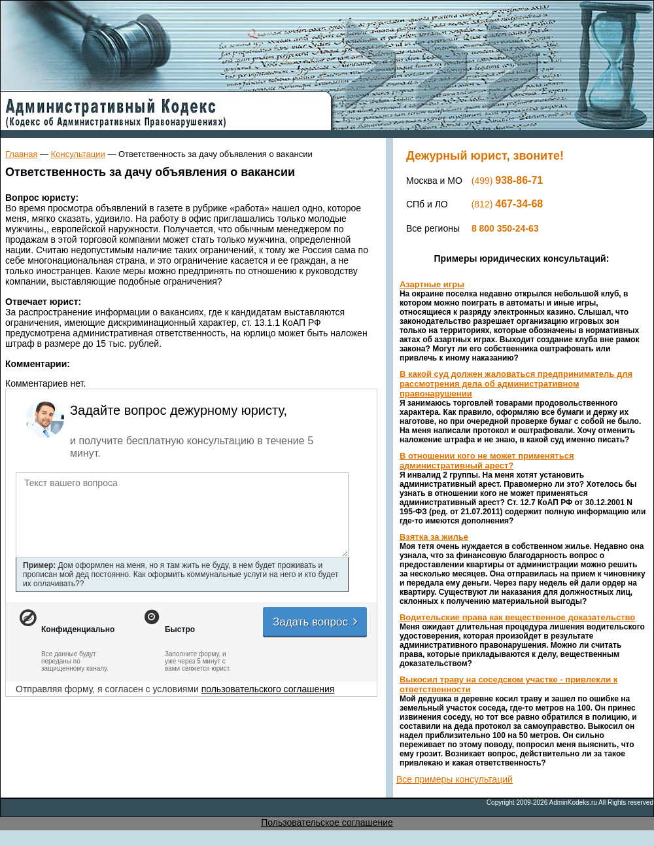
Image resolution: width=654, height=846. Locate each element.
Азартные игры (432, 284)
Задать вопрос (316, 622)
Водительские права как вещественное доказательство (517, 617)
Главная (21, 154)
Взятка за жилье (434, 537)
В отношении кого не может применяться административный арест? (487, 460)
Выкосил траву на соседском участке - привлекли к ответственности (508, 684)
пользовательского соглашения (268, 689)
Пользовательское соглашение (327, 822)
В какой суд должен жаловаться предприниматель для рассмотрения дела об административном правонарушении (516, 383)
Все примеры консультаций (454, 779)
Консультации (78, 154)
